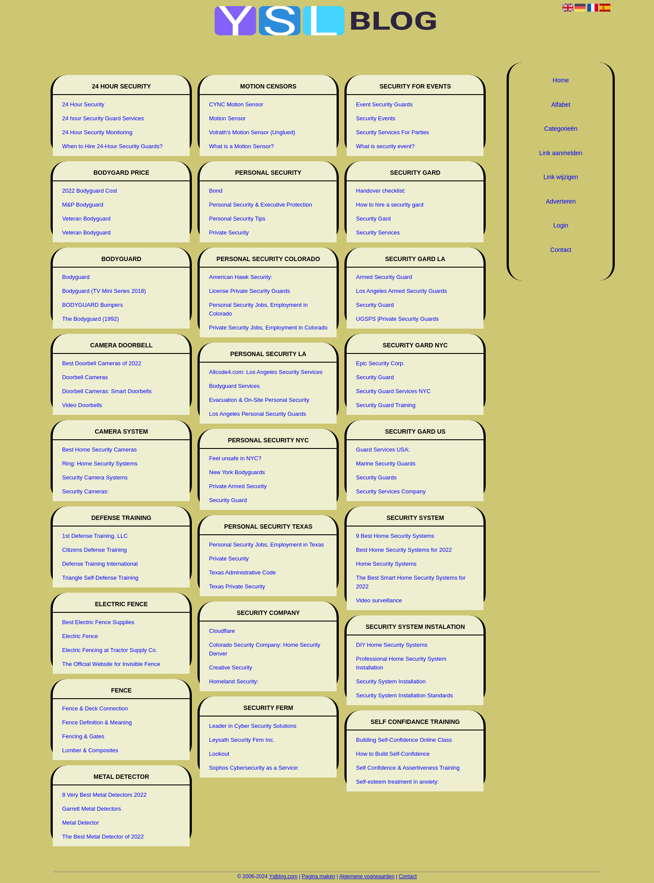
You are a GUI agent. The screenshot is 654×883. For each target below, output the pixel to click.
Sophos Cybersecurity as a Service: (254, 767)
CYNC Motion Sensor (236, 104)
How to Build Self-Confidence (393, 754)
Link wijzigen (561, 176)
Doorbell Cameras (85, 377)
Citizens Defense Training (94, 550)
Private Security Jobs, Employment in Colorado (268, 327)
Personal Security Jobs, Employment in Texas (266, 544)
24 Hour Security (83, 104)
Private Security (229, 232)
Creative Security (230, 667)
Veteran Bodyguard (86, 218)
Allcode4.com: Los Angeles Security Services (266, 372)
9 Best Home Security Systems (395, 536)
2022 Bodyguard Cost (89, 190)
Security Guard (228, 500)
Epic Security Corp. (380, 363)
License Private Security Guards (249, 291)
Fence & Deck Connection (95, 708)
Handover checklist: (380, 190)
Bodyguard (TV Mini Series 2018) (104, 291)
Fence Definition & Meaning (97, 722)
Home (561, 80)
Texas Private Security (237, 586)
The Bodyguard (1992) (90, 319)
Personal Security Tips (237, 218)
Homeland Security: (234, 681)
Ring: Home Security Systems (99, 463)
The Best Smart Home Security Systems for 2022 (411, 582)
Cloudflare (222, 631)
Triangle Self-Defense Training (100, 577)
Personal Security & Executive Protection (260, 204)
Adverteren (561, 201)
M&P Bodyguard (82, 204)
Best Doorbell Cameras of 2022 (101, 363)
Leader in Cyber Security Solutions (252, 726)
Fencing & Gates (83, 736)
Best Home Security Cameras (99, 449)
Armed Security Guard (384, 277)
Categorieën (560, 128)
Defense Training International (99, 563)
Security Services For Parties (392, 132)
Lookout (219, 754)
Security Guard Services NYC (393, 391)
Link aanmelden (560, 152)
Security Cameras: (85, 491)
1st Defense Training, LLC (94, 536)
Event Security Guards (384, 104)
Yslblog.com (283, 876)
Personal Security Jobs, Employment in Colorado (258, 309)
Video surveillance (379, 600)
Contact (560, 249)
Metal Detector (80, 822)
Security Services (378, 232)
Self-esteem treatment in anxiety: (397, 781)
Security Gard (373, 218)
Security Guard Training (386, 405)
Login (560, 225)
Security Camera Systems (94, 477)
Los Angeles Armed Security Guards (401, 291)
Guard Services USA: (383, 449)
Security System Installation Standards (404, 695)
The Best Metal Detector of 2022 (102, 836)
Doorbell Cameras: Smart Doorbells (106, 391)
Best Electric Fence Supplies (98, 622)
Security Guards (376, 477)
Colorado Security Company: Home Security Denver (264, 649)
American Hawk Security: (240, 277)
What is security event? (385, 146)
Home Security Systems (386, 563)
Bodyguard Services (234, 386)
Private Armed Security (238, 486)
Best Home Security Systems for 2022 (404, 550)
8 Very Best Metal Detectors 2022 (104, 794)
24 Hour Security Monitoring (97, 132)
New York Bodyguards (237, 472)
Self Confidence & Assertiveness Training (408, 767)
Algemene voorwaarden (367, 876)
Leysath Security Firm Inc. (242, 740)
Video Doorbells (82, 405)
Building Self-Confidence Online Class (404, 740)
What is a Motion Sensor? (241, 146)
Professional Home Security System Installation (401, 663)
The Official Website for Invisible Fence (111, 664)
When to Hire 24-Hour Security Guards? (112, 146)
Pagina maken (318, 876)
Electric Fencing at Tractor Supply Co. (109, 650)
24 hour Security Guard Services (103, 118)
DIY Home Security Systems (392, 645)
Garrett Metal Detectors (91, 808)
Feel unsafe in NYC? (235, 458)
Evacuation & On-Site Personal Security (259, 400)
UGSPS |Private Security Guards (397, 319)
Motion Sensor (227, 118)
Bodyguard (75, 277)
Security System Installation (391, 681)
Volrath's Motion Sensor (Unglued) (252, 132)
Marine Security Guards (386, 463)
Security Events (375, 118)
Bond (215, 190)
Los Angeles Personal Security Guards (258, 414)
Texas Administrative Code (242, 572)
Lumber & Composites (90, 750)
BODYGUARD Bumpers (92, 305)
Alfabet (560, 104)
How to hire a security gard (390, 204)
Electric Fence (80, 636)
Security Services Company (391, 491)
